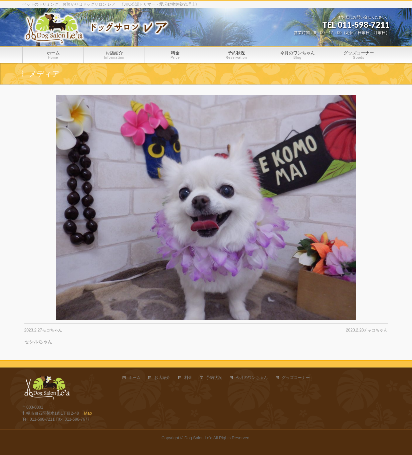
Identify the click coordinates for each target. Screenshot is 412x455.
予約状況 (214, 378)
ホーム (135, 378)
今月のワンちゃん (252, 378)
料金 (188, 378)
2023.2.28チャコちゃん (367, 330)
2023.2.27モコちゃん (43, 330)
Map (88, 413)
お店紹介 (162, 378)
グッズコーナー (296, 378)
